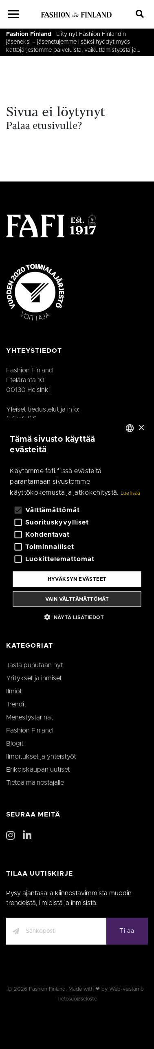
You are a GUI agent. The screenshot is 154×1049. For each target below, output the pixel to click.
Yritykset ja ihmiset (34, 678)
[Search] (139, 14)
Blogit (15, 743)
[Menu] (13, 14)
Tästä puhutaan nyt (34, 665)
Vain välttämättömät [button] (77, 598)
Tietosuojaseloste (77, 999)
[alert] (77, 524)
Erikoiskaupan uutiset (38, 769)
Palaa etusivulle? (44, 126)
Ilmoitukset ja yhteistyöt (41, 756)
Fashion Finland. (48, 989)
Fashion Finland (28, 34)
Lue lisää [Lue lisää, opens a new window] (130, 493)
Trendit (16, 704)
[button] (77, 617)
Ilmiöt (14, 691)
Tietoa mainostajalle (35, 782)
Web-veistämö (126, 989)
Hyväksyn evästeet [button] (77, 579)
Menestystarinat (29, 717)
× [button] (141, 428)
